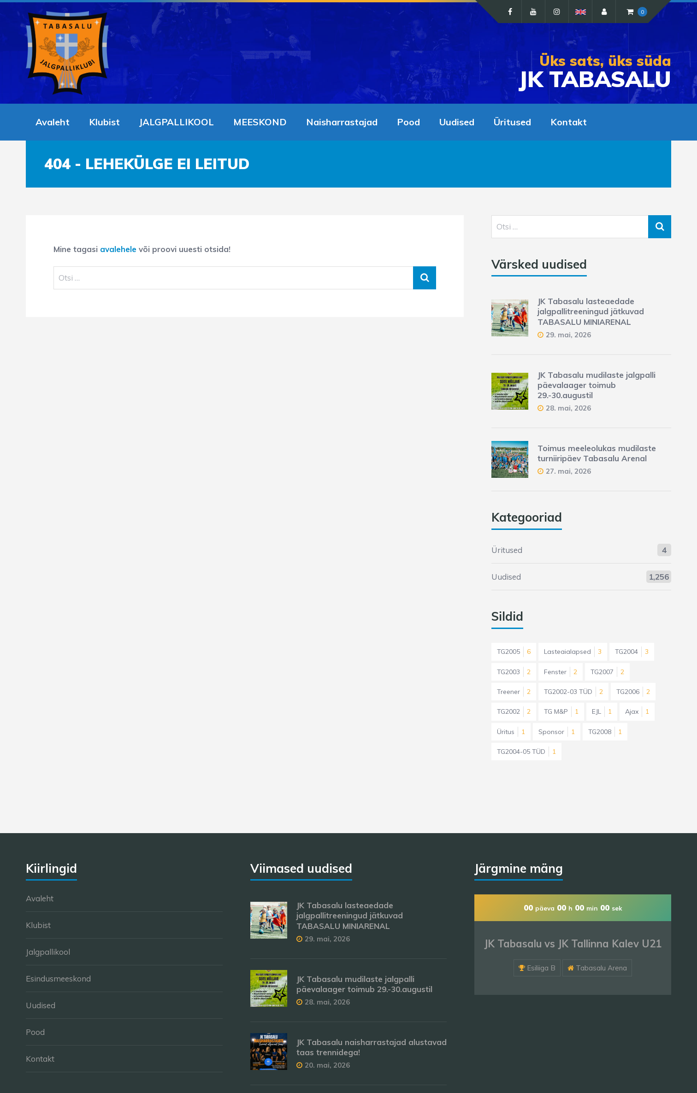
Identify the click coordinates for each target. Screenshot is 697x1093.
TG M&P (561, 711)
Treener (514, 692)
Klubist (104, 122)
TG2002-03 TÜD (573, 692)
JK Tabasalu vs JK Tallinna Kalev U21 (573, 943)
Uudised (456, 122)
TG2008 (605, 732)
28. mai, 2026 (568, 408)
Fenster (560, 672)
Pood (408, 122)
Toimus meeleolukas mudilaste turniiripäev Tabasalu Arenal (597, 453)
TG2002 (514, 711)
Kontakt (568, 122)
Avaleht (52, 122)
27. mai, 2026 (568, 471)
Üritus (511, 732)
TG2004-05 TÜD (526, 751)
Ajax (637, 711)
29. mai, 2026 (568, 334)
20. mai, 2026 (327, 1065)
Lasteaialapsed (573, 651)
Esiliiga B (541, 968)
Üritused (512, 122)
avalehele (118, 249)
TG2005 (514, 651)
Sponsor (556, 732)
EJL (602, 711)
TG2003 (514, 672)
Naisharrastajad (342, 122)
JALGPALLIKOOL (176, 122)
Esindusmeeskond (58, 978)
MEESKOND (260, 122)
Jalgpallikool (48, 952)
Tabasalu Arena (601, 968)
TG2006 (633, 692)
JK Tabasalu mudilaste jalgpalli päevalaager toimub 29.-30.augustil (597, 385)
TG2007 (607, 672)
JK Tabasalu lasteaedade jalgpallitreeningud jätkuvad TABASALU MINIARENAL (591, 311)
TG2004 (632, 651)
